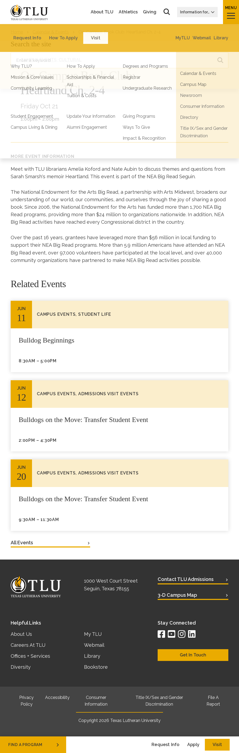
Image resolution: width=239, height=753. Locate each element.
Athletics (128, 12)
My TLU (93, 634)
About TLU (102, 12)
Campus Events (39, 59)
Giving (149, 12)
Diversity (21, 667)
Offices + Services (30, 656)
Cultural (70, 59)
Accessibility (57, 697)
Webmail (94, 645)
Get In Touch (193, 654)
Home (17, 32)
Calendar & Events (51, 32)
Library (92, 656)
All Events (22, 542)
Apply (193, 744)
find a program (34, 745)
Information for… (197, 12)
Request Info (165, 744)
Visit (217, 744)
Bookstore (96, 667)
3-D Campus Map (177, 595)
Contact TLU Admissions (186, 579)
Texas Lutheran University (135, 720)
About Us (21, 634)
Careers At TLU (28, 645)
